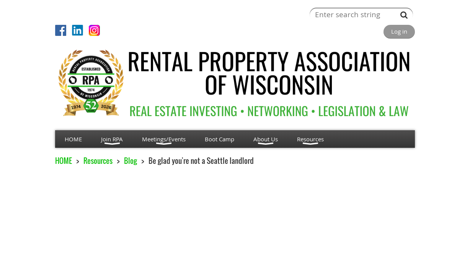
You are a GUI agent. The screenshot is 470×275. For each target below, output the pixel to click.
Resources (98, 160)
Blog (130, 160)
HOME (63, 160)
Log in (399, 31)
